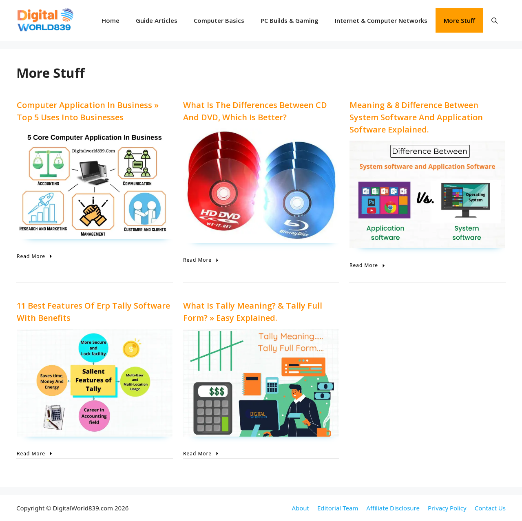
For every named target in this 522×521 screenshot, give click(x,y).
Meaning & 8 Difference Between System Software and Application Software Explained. (416, 117)
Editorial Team (337, 508)
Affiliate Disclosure (393, 508)
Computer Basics (219, 20)
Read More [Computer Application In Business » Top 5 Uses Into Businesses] (35, 256)
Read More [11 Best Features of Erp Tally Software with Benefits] (35, 453)
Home (110, 20)
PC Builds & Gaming (290, 20)
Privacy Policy (447, 508)
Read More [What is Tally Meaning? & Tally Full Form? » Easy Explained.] (201, 453)
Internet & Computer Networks (381, 20)
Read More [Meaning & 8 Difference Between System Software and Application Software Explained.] (368, 265)
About (300, 508)
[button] (494, 20)
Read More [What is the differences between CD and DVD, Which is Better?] (201, 259)
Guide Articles (156, 20)
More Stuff (459, 20)
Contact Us (490, 508)
